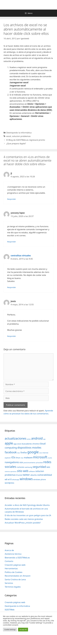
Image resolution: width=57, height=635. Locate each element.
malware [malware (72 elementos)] (28, 457)
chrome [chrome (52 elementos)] (35, 443)
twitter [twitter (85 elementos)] (26, 474)
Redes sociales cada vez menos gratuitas (24, 519)
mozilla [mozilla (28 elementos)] (50, 458)
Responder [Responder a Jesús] (11, 336)
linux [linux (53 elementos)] (18, 457)
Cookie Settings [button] (9, 629)
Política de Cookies (13, 572)
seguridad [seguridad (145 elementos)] (39, 467)
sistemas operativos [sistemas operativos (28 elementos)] (10, 471)
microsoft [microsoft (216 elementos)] (40, 457)
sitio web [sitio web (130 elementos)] (22, 471)
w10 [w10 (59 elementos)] (10, 479)
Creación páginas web (15, 564)
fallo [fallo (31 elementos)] (18, 453)
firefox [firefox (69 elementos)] (23, 452)
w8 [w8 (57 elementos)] (6, 479)
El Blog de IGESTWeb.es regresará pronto (25, 140)
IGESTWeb (9, 609)
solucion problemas (21, 136)
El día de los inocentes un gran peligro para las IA (28, 515)
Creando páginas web (15, 602)
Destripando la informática (18, 132)
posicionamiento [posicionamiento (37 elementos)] (29, 462)
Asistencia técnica (13, 553)
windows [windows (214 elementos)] (26, 479)
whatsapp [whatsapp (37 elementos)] (15, 479)
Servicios (9, 583)
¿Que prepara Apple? (16, 143)
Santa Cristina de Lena (15, 579)
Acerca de (9, 550)
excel (8, 136)
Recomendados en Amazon (17, 575)
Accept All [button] (23, 629)
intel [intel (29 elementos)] (40, 453)
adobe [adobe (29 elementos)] (29, 439)
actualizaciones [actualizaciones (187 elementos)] (15, 438)
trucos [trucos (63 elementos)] (19, 475)
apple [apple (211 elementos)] (9, 443)
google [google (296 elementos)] (33, 452)
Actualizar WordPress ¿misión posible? (23, 522)
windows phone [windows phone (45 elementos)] (39, 479)
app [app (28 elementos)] (44, 439)
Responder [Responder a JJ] (11, 199)
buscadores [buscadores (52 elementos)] (27, 443)
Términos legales (13, 586)
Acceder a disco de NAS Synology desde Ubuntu (27, 505)
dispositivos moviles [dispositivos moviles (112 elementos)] (29, 447)
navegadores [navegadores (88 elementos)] (12, 462)
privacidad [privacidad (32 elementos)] (39, 462)
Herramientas (11, 568)
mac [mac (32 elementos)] (22, 458)
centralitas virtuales (21, 255)
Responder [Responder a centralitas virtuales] (11, 287)
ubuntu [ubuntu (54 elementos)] (33, 475)
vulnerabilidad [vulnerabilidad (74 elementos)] (44, 474)
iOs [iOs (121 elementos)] (13, 457)
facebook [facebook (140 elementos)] (11, 452)
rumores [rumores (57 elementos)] (20, 467)
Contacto (9, 561)
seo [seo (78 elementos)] (48, 467)
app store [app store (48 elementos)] (17, 444)
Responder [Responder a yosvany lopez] (11, 242)
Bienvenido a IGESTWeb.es (17, 557)
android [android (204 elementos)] (37, 438)
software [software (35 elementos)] (32, 471)
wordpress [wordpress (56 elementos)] (9, 483)
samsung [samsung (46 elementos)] (28, 467)
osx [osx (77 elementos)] (21, 462)
